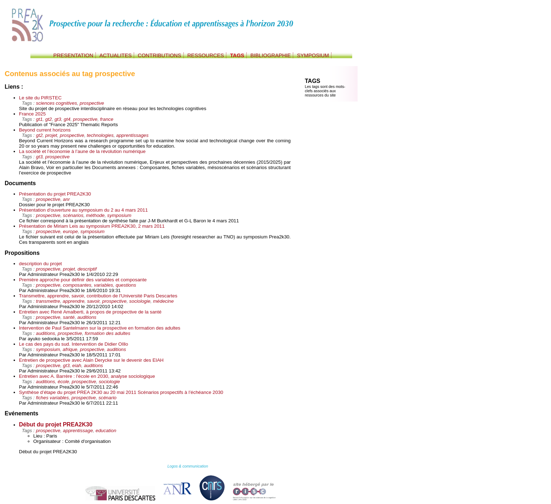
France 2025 (32, 114)
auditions (86, 317)
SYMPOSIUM (313, 55)
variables (103, 285)
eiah (76, 365)
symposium (119, 215)
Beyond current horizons (44, 130)
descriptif (87, 269)
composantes (77, 285)
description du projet (40, 263)
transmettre (48, 301)
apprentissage (78, 430)
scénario (107, 397)
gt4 (67, 119)
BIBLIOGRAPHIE (270, 55)
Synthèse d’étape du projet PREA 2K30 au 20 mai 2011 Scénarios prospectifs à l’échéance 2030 (121, 392)
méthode (95, 215)
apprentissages (132, 135)
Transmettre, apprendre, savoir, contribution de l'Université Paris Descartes (98, 295)
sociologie (139, 301)
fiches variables (52, 397)
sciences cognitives (56, 103)
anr (66, 199)
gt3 (57, 119)
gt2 (48, 119)
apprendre (73, 301)
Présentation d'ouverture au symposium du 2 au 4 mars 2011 (83, 210)
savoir (93, 301)
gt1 (39, 119)
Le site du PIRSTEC (40, 97)
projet (51, 135)
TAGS (237, 55)
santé (69, 317)
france (106, 119)
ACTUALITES (115, 55)
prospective (92, 103)
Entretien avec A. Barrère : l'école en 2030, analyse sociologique (87, 376)
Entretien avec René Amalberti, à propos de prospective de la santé (90, 312)
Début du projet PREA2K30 (55, 424)
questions (126, 285)
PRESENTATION (73, 55)
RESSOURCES (205, 55)
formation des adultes (107, 333)
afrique (70, 349)
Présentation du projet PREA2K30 (55, 194)
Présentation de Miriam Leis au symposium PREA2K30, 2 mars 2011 (91, 226)
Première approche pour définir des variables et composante (83, 279)
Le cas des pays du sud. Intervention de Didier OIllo (73, 344)
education (105, 430)
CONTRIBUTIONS (159, 55)
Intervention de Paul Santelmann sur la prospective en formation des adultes (99, 328)
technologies (100, 135)
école (63, 381)
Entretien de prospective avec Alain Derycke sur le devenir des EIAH (91, 360)
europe (70, 231)
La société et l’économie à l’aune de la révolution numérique (82, 151)
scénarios (73, 215)
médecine (163, 301)
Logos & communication (187, 466)
